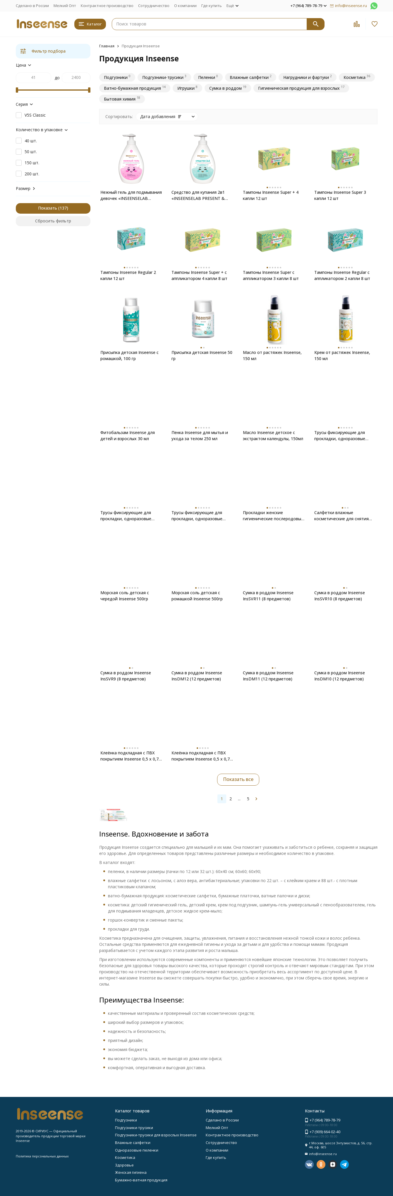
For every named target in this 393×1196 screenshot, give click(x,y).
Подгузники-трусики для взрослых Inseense (156, 1135)
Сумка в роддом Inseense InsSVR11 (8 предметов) (268, 596)
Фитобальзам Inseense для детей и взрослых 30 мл (127, 435)
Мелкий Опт (65, 5)
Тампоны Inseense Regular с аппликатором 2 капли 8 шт (342, 275)
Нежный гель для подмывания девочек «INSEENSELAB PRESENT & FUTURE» (131, 195)
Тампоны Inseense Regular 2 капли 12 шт (128, 275)
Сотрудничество (153, 5)
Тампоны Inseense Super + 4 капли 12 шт (270, 195)
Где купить (211, 5)
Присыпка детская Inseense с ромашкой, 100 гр (129, 355)
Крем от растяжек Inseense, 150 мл (342, 355)
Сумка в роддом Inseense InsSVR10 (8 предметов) (339, 596)
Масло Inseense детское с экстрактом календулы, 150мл (273, 435)
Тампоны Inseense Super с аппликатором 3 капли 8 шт (271, 275)
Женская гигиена (131, 1172)
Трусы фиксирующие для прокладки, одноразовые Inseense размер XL (339, 436)
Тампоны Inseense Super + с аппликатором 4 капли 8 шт (199, 275)
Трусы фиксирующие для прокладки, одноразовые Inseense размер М (196, 516)
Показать (47, 208)
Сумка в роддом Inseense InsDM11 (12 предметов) (268, 676)
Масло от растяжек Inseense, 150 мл (272, 355)
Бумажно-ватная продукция (141, 1180)
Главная (106, 46)
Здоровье (124, 1165)
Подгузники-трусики (134, 1127)
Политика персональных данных (42, 1156)
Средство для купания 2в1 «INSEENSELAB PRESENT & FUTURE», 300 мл (198, 195)
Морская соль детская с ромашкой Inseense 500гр (197, 596)
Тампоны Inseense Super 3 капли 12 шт (340, 195)
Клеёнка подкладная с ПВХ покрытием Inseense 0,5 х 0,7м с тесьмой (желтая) (202, 756)
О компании (185, 5)
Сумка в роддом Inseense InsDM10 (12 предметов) (339, 676)
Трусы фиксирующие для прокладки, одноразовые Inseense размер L (125, 516)
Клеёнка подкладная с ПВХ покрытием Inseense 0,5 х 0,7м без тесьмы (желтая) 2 (131, 756)
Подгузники (126, 1120)
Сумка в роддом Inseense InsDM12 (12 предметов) (196, 676)
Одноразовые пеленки (136, 1150)
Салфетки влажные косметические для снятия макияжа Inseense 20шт (341, 516)
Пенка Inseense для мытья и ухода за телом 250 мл (199, 435)
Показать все (238, 779)
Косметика (125, 1157)
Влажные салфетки (132, 1142)
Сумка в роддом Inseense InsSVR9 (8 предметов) (125, 676)
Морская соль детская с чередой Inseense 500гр (124, 596)
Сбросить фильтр (53, 221)
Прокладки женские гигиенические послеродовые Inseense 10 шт (273, 516)
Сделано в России (32, 5)
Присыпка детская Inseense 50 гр (201, 355)
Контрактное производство (107, 5)
